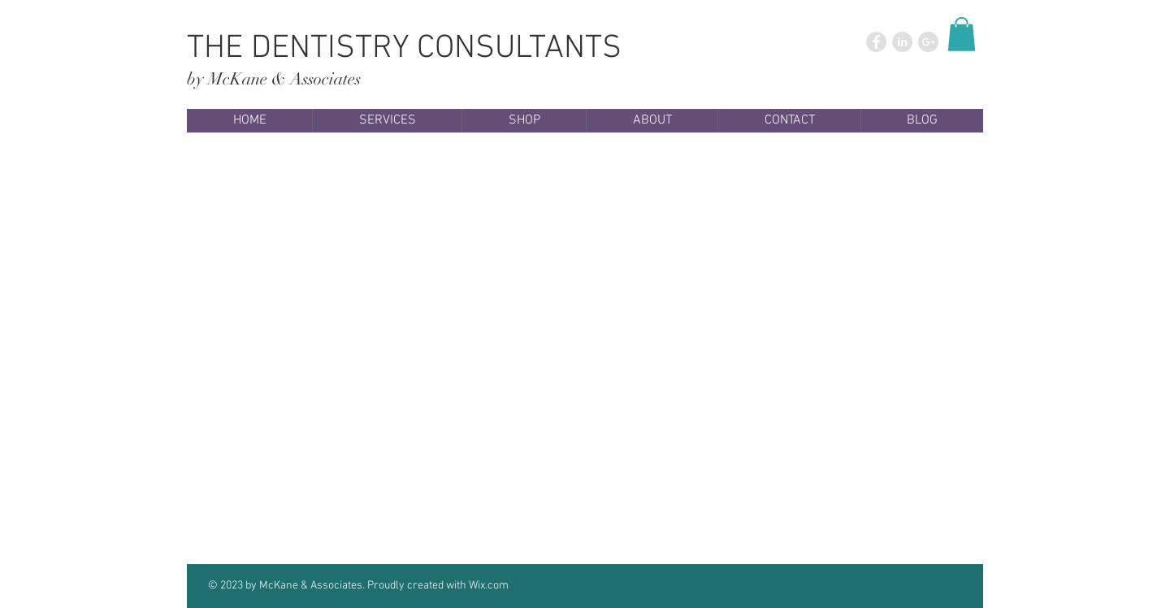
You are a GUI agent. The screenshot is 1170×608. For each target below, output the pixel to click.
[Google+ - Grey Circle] (928, 42)
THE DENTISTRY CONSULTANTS (404, 48)
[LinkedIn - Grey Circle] (902, 42)
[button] (961, 34)
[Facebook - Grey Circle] (876, 42)
